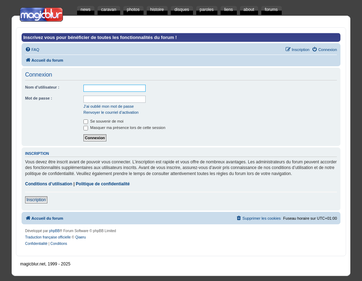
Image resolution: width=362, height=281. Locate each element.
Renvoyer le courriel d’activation (111, 112)
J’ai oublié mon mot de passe (108, 106)
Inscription (36, 199)
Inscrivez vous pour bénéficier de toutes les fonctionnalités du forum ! (100, 37)
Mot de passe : (38, 98)
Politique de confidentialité (103, 183)
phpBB (54, 231)
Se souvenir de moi (103, 121)
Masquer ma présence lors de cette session (124, 127)
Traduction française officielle (48, 237)
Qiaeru (80, 237)
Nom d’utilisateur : (42, 87)
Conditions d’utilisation (48, 183)
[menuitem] (32, 49)
